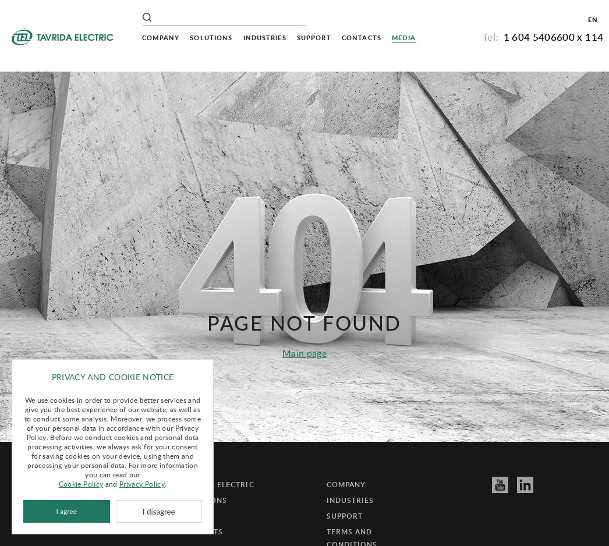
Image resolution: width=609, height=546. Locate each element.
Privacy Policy (142, 483)
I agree (66, 511)
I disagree (159, 511)
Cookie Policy (81, 483)
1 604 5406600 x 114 (554, 37)
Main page (304, 353)
